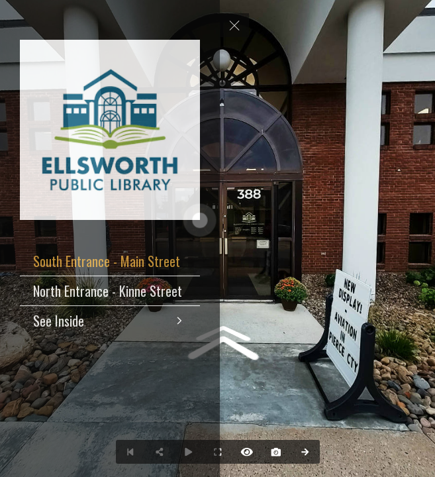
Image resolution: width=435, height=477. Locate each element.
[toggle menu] (234, 25)
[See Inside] (110, 320)
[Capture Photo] (276, 452)
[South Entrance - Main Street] (110, 261)
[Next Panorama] (305, 452)
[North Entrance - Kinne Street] (110, 290)
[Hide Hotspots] (247, 452)
